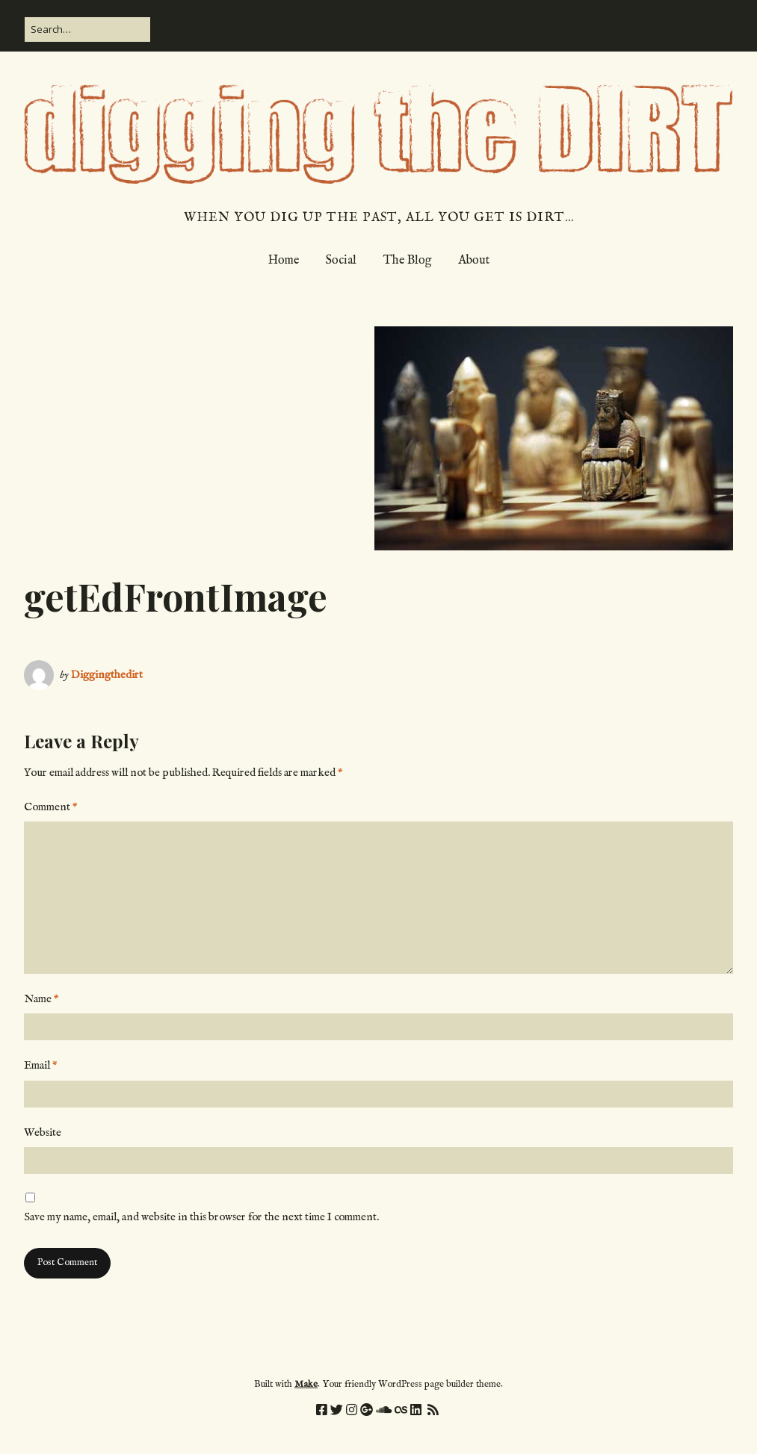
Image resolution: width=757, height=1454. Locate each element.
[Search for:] (87, 29)
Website (42, 1132)
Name (41, 999)
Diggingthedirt (107, 675)
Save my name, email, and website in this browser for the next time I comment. (201, 1217)
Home (283, 260)
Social (341, 260)
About (473, 260)
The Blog (407, 260)
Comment (51, 807)
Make (306, 1384)
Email (41, 1065)
